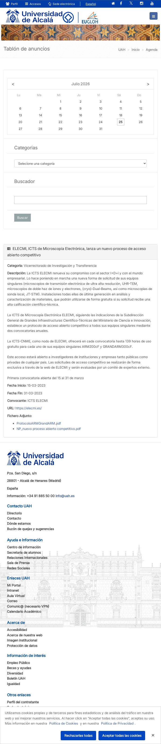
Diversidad (15, 673)
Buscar (22, 218)
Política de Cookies (63, 723)
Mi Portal (14, 585)
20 (20, 122)
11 (120, 108)
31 (100, 129)
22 (60, 122)
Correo (12, 601)
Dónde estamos (19, 523)
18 (120, 115)
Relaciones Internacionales (27, 558)
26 (141, 122)
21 (40, 122)
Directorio (14, 513)
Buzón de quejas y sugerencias (30, 529)
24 (100, 122)
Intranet (13, 590)
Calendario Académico (24, 611)
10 (100, 108)
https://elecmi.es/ (28, 408)
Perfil (12, 4)
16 (80, 115)
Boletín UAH (16, 678)
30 (80, 129)
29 (60, 129)
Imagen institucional (22, 640)
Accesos (33, 4)
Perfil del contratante (23, 702)
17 (100, 115)
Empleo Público (18, 663)
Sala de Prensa (18, 563)
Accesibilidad (17, 630)
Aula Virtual (15, 596)
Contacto (14, 518)
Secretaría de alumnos (24, 552)
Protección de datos (22, 646)
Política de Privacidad (117, 723)
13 (20, 115)
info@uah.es (65, 496)
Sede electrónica (61, 4)
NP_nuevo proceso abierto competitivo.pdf (49, 429)
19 (140, 115)
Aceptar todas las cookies (121, 735)
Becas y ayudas (19, 668)
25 (120, 122)
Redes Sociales (18, 568)
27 (20, 129)
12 (140, 108)
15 (60, 115)
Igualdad (13, 684)
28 (40, 129)
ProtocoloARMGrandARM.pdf (39, 423)
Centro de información (24, 547)
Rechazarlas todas (78, 735)
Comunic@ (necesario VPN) (28, 606)
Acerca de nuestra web (24, 635)
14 (40, 115)
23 (80, 122)
